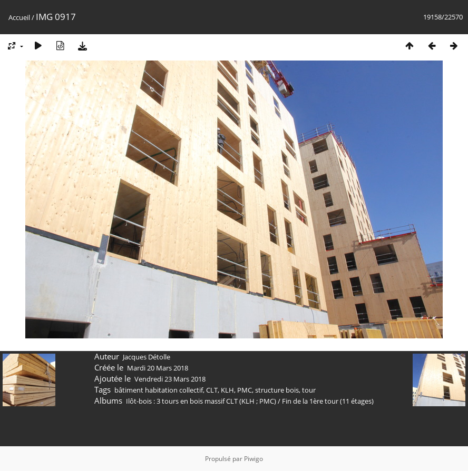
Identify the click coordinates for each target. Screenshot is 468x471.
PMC (244, 390)
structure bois (277, 390)
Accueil (19, 17)
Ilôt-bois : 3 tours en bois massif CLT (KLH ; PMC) (201, 401)
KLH (227, 390)
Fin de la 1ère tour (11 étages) (328, 401)
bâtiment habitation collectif (158, 390)
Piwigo (253, 458)
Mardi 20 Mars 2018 (157, 368)
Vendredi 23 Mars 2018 (170, 379)
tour (309, 390)
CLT (212, 390)
